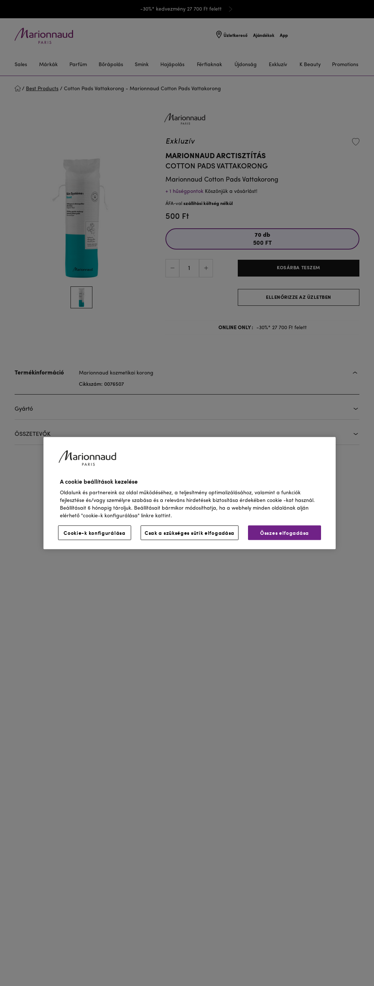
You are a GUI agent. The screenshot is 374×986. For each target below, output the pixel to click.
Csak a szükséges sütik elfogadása (189, 532)
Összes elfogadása (284, 532)
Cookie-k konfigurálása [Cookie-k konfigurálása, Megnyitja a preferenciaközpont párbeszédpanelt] (94, 532)
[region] (189, 493)
